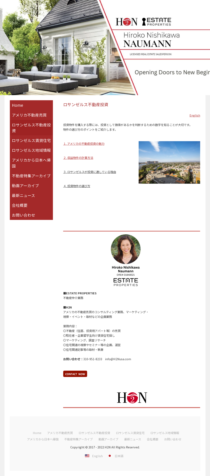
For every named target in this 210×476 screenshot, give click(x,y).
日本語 (119, 456)
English (194, 115)
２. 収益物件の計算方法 (78, 157)
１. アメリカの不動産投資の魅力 (83, 143)
